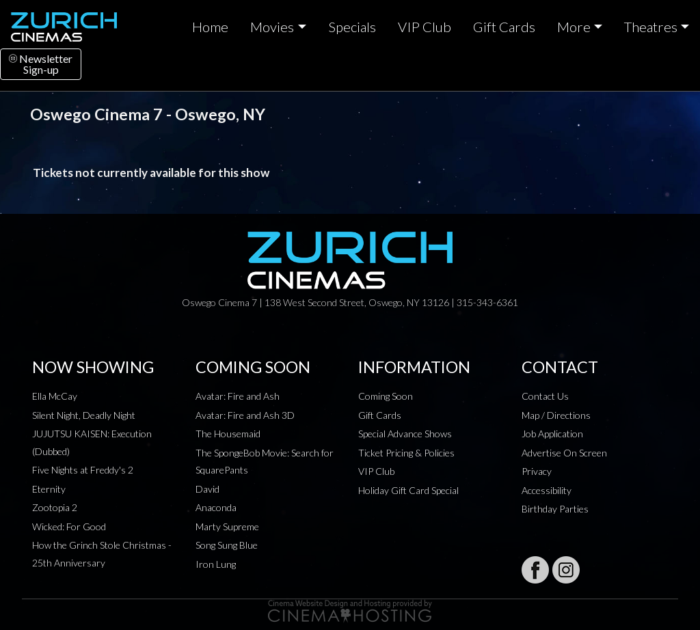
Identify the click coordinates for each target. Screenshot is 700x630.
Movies (272, 26)
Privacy (537, 471)
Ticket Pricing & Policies (406, 452)
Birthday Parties (555, 509)
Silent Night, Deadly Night (83, 415)
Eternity (49, 489)
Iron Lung (216, 564)
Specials (352, 26)
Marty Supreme (227, 526)
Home (210, 26)
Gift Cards (504, 26)
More (574, 26)
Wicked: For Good (69, 526)
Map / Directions (556, 415)
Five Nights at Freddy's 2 (82, 470)
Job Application (552, 433)
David (207, 489)
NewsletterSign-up (40, 64)
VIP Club (424, 26)
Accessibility (546, 490)
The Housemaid (228, 433)
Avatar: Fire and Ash (238, 396)
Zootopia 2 (54, 507)
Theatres (650, 26)
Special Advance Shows (405, 433)
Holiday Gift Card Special (408, 490)
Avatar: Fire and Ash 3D (245, 415)
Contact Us (545, 396)
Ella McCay (54, 396)
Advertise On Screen (564, 452)
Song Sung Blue (227, 545)
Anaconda (216, 507)
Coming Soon (385, 396)
